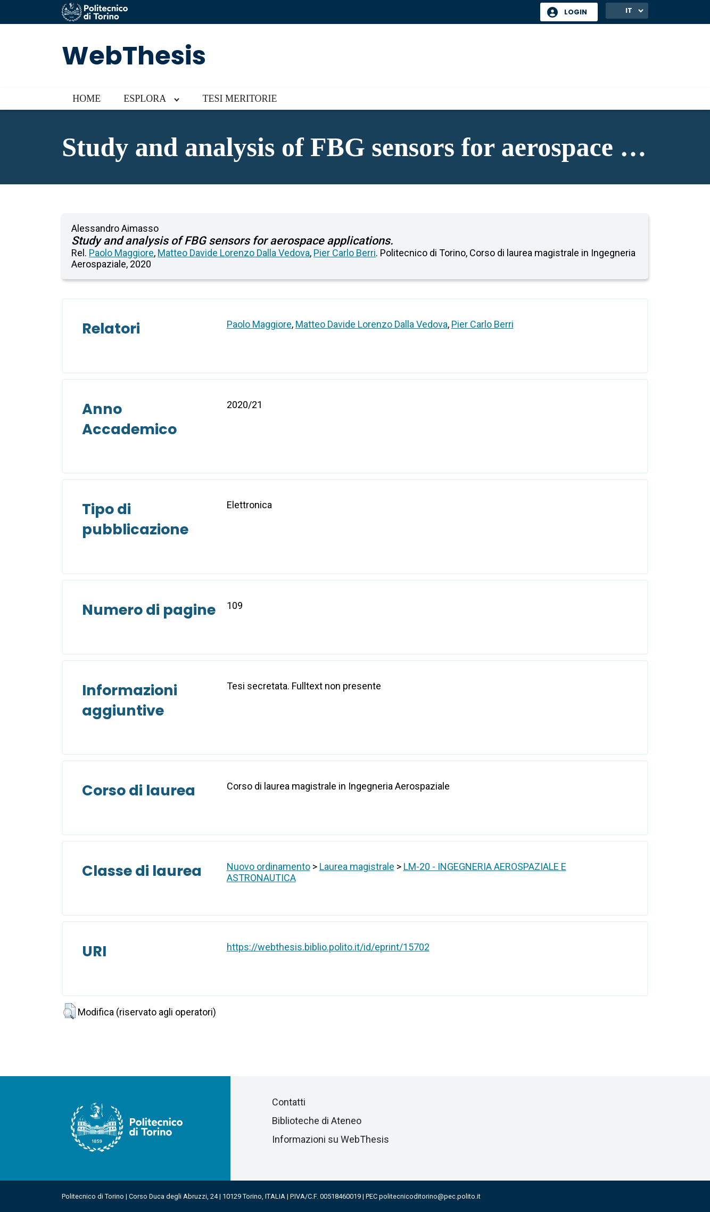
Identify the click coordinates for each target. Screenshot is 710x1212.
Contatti (289, 1102)
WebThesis (134, 56)
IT (628, 10)
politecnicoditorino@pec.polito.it (430, 1196)
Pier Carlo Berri (344, 252)
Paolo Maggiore (121, 252)
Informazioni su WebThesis (330, 1139)
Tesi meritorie (239, 98)
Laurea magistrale (356, 866)
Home (86, 98)
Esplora (144, 98)
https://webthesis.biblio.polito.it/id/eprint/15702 (328, 947)
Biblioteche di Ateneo (316, 1120)
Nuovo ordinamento (268, 866)
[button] (69, 1011)
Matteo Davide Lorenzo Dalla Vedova (234, 252)
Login (575, 12)
